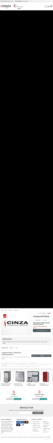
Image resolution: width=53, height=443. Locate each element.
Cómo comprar (36, 421)
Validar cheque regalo (46, 429)
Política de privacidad (18, 437)
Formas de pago (36, 425)
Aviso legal (10, 437)
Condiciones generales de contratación (36, 437)
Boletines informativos (46, 422)
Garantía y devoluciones (36, 430)
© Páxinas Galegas (48, 439)
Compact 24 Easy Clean (6, 383)
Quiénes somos (36, 423)
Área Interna (47, 437)
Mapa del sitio (4, 437)
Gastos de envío (36, 427)
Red (4, 365)
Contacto (45, 431)
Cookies (25, 437)
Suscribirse (38, 413)
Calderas (44, 364)
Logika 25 (29, 383)
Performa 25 (42, 383)
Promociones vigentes (46, 425)
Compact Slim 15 (17, 383)
